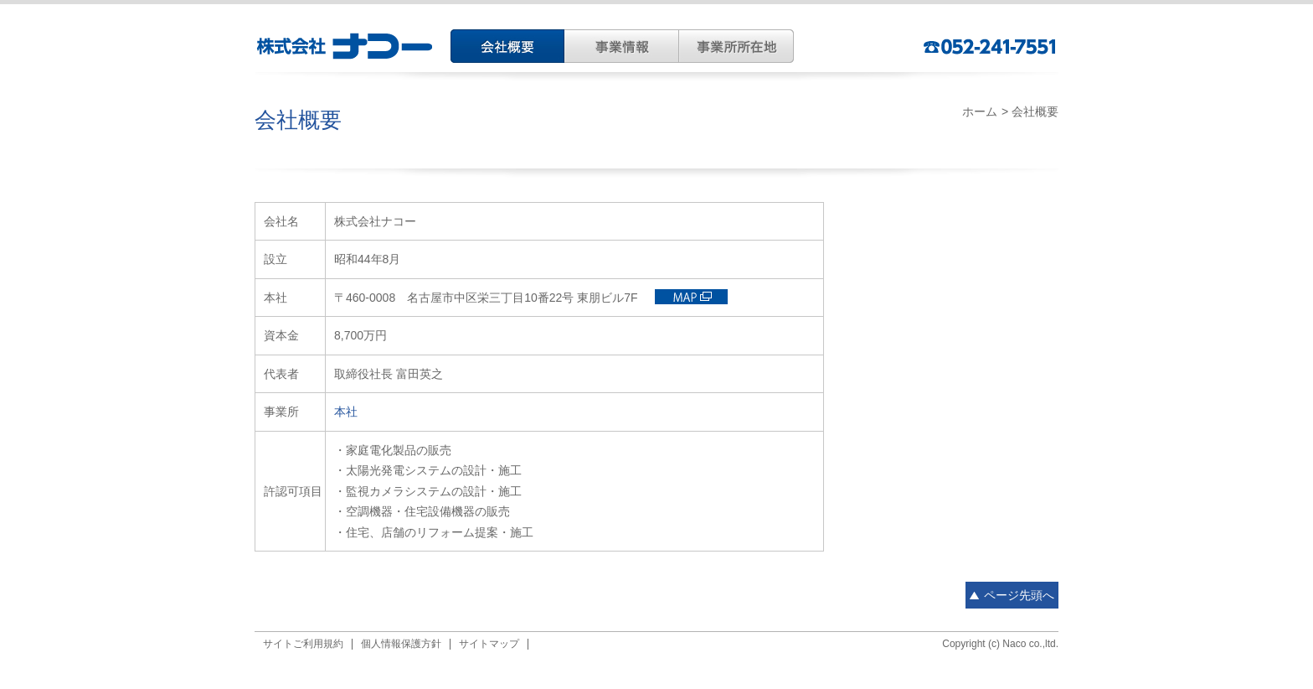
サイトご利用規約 (303, 644)
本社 (346, 411)
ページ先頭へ (1019, 595)
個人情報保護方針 (401, 644)
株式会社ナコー (347, 46)
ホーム (979, 111)
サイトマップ (489, 644)
